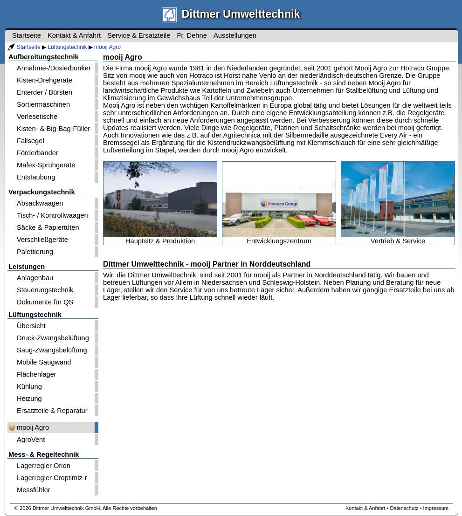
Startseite (29, 47)
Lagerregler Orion (43, 465)
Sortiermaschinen (43, 104)
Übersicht (31, 326)
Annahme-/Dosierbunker (54, 68)
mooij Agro (107, 47)
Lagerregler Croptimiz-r (52, 478)
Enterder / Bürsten (44, 92)
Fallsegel (30, 140)
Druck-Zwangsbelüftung (53, 338)
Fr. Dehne (192, 35)
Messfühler (33, 490)
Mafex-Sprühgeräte (46, 165)
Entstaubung (36, 177)
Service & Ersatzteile (138, 35)
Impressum (435, 508)
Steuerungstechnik (45, 290)
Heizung (29, 398)
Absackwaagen (40, 203)
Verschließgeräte (42, 239)
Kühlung (29, 386)
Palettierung (35, 251)
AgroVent (31, 439)
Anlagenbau (35, 278)
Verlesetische (37, 116)
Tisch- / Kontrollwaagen (52, 215)
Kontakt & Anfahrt (74, 35)
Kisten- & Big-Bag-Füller (53, 128)
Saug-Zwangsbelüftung (52, 350)
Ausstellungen (235, 35)
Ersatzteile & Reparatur (52, 410)
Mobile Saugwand (44, 362)
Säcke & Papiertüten (48, 227)
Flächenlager (36, 374)
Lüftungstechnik (67, 47)
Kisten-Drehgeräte (44, 80)
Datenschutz (404, 508)
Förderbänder (37, 153)
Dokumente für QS (45, 302)
